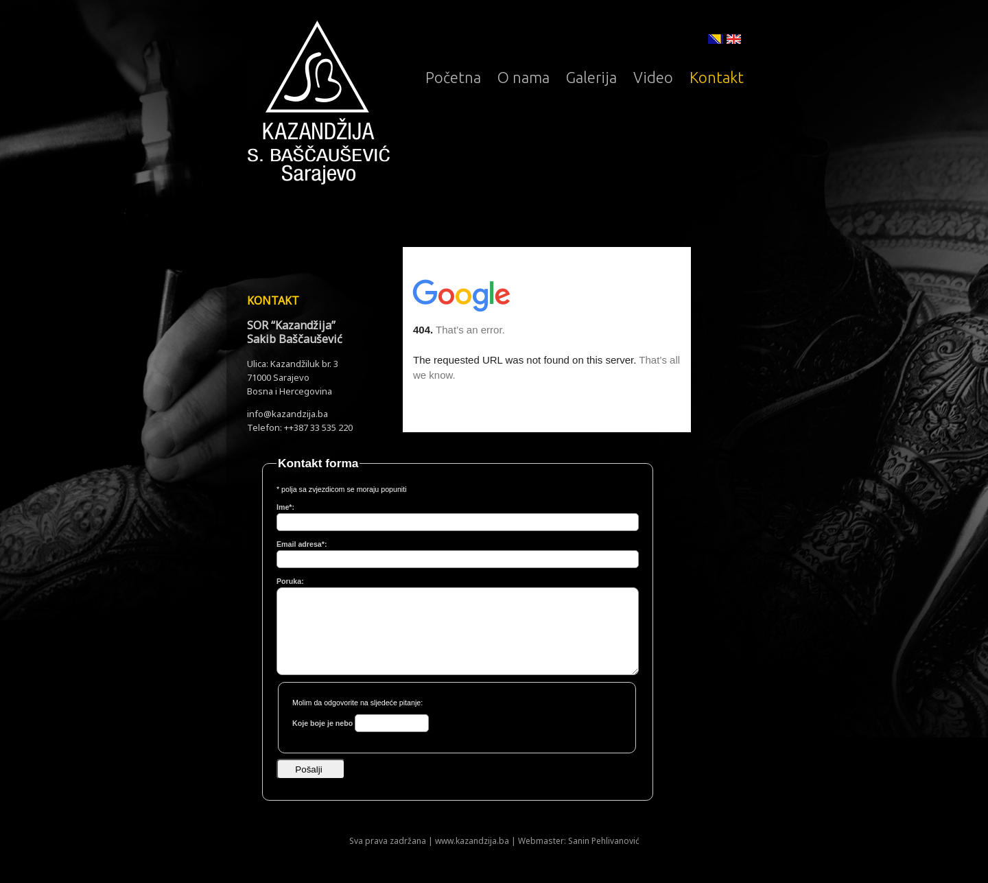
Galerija (591, 77)
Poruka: (290, 581)
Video (653, 77)
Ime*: (285, 507)
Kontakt (717, 77)
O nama (523, 77)
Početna (453, 77)
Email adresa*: (302, 544)
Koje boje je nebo (323, 723)
